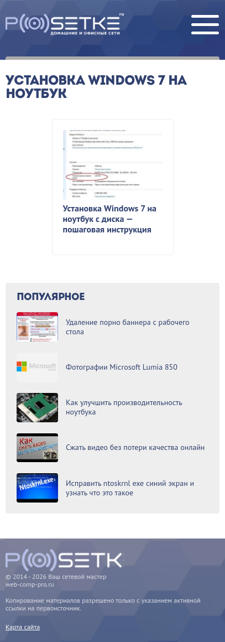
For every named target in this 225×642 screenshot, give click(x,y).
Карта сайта (23, 627)
